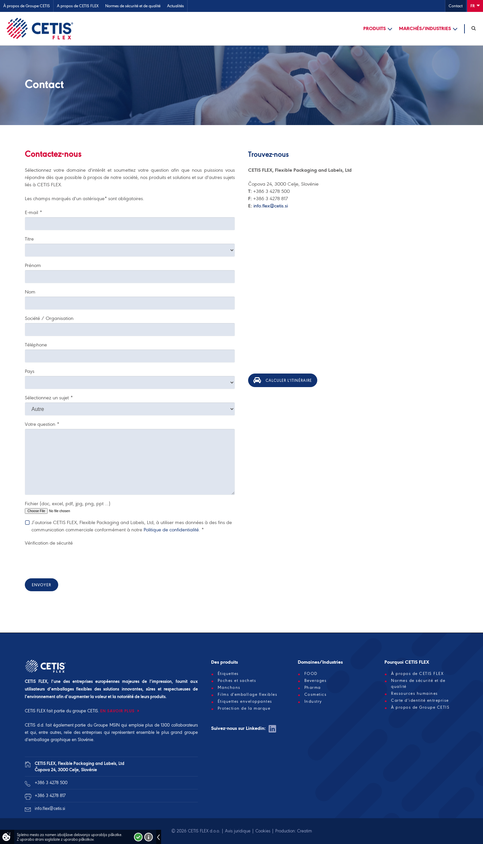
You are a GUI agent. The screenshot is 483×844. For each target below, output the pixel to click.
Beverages (315, 680)
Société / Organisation (49, 318)
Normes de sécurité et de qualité (132, 5)
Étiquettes (228, 673)
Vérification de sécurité (49, 543)
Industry (313, 701)
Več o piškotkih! (148, 837)
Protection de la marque (244, 708)
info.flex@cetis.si (270, 206)
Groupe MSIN (107, 725)
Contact (455, 5)
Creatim (304, 830)
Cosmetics (315, 694)
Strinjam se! (138, 837)
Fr (475, 5)
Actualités (175, 5)
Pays (29, 371)
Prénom (33, 265)
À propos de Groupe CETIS (26, 5)
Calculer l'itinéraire (282, 380)
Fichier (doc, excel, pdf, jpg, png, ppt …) (67, 504)
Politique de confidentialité (171, 530)
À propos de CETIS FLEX (417, 673)
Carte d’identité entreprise (420, 700)
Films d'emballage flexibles (248, 694)
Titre (29, 239)
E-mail (33, 212)
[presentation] (75, 560)
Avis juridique (237, 830)
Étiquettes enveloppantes (245, 701)
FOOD (311, 673)
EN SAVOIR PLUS (118, 710)
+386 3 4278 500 (51, 782)
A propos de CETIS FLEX (78, 5)
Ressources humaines (414, 693)
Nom (30, 292)
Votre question (42, 424)
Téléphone (36, 345)
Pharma (312, 687)
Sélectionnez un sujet (49, 398)
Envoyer (41, 584)
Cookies (262, 830)
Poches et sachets (237, 680)
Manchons (229, 687)
